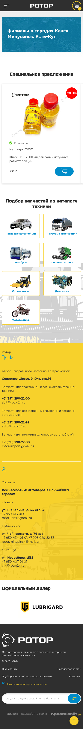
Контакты (75, 676)
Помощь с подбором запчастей (24, 684)
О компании (10, 668)
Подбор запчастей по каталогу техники (27, 676)
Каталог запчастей (69, 668)
